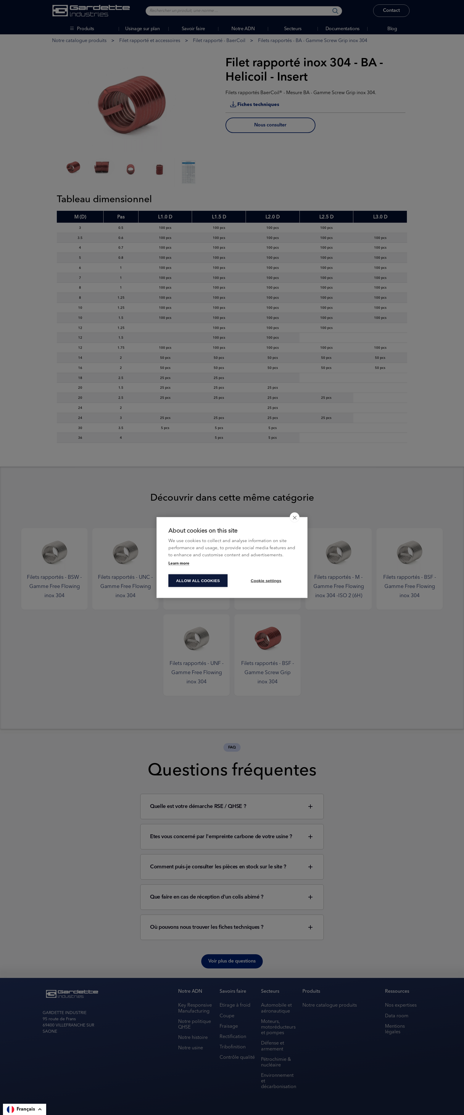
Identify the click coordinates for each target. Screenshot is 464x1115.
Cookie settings (266, 581)
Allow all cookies (198, 581)
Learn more (178, 563)
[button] (24, 1109)
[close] (294, 517)
